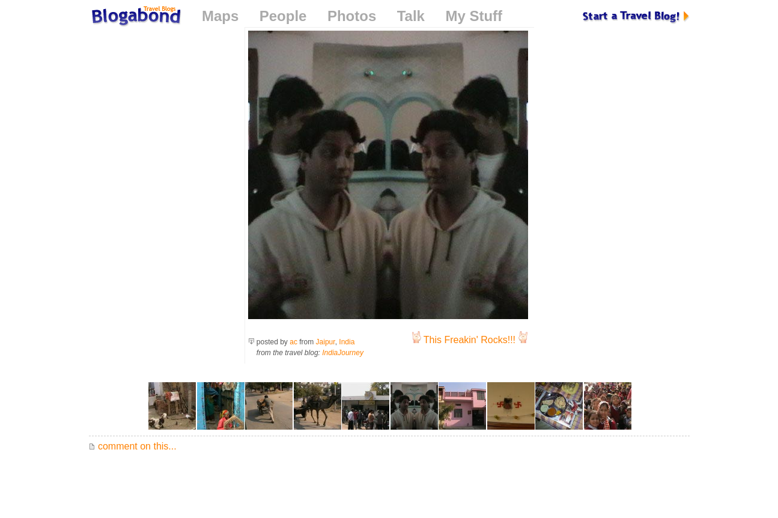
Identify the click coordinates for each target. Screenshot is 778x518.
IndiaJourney (342, 353)
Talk (411, 16)
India (346, 342)
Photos (351, 16)
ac (293, 342)
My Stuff (473, 16)
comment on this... (133, 446)
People (283, 16)
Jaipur (325, 342)
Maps (220, 16)
